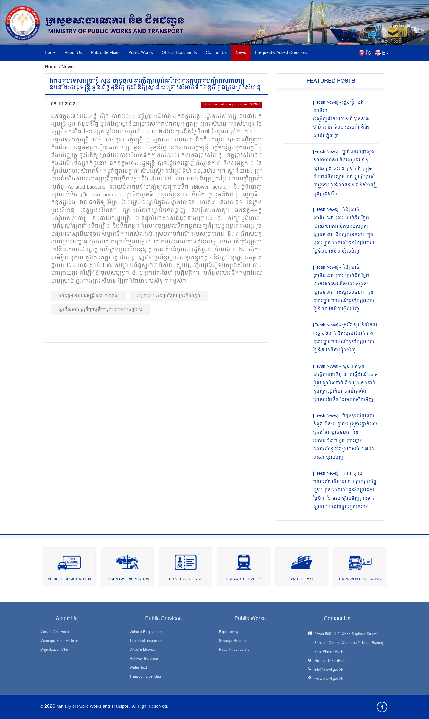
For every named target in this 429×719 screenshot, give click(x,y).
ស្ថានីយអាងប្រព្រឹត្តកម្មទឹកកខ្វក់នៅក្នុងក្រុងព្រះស (100, 309)
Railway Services (243, 579)
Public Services (105, 53)
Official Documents (179, 53)
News (241, 53)
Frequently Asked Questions (281, 53)
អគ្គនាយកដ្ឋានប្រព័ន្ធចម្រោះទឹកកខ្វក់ (168, 295)
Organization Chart (55, 650)
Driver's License (185, 579)
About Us (73, 53)
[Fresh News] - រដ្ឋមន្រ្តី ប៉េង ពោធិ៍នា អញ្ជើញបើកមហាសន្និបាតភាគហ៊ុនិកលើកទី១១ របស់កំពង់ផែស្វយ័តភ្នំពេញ (341, 119)
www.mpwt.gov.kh (328, 679)
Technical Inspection (127, 579)
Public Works (140, 53)
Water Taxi (302, 579)
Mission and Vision (55, 632)
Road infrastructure (234, 650)
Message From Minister (59, 641)
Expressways (229, 632)
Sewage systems (233, 641)
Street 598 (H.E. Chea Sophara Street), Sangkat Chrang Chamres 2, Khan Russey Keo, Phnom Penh (349, 643)
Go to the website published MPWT (231, 105)
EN (385, 53)
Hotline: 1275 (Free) (330, 661)
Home (50, 53)
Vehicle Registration (69, 579)
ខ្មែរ (369, 53)
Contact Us (216, 53)
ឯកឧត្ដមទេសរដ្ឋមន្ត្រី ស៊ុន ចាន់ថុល (88, 295)
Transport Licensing (359, 579)
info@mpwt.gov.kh (328, 670)
